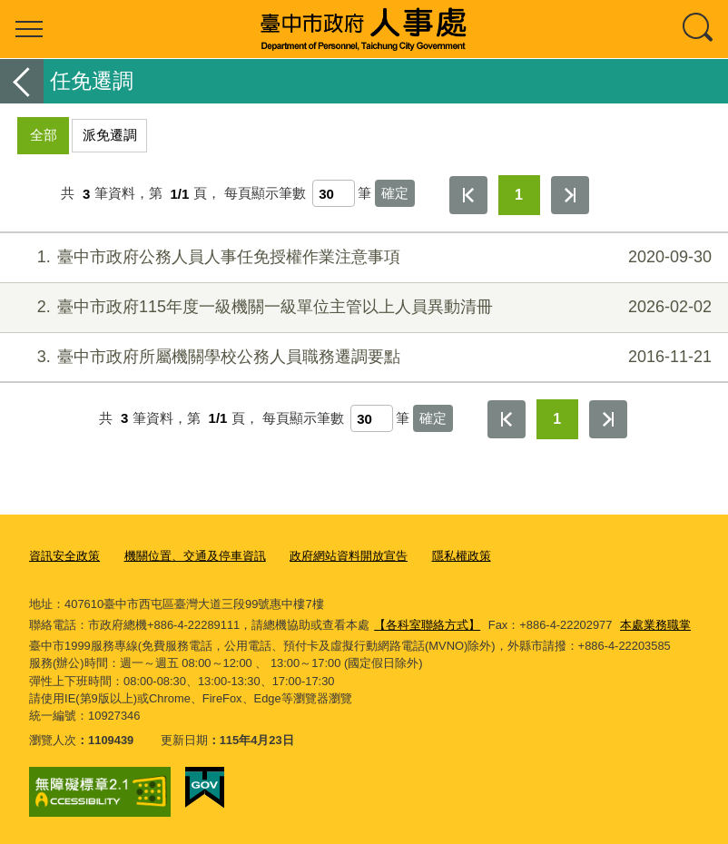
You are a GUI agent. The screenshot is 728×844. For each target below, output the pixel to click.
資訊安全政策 (64, 556)
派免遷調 (110, 134)
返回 (22, 81)
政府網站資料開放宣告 (349, 556)
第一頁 (468, 195)
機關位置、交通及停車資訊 (195, 556)
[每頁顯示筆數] (333, 193)
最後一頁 (570, 195)
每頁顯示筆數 (265, 193)
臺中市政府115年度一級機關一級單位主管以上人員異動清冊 (362, 307)
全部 (43, 134)
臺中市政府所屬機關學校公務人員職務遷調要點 (362, 357)
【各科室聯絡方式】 (427, 625)
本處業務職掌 (655, 625)
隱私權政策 (461, 556)
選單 (29, 29)
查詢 (699, 29)
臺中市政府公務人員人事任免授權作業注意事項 (362, 257)
